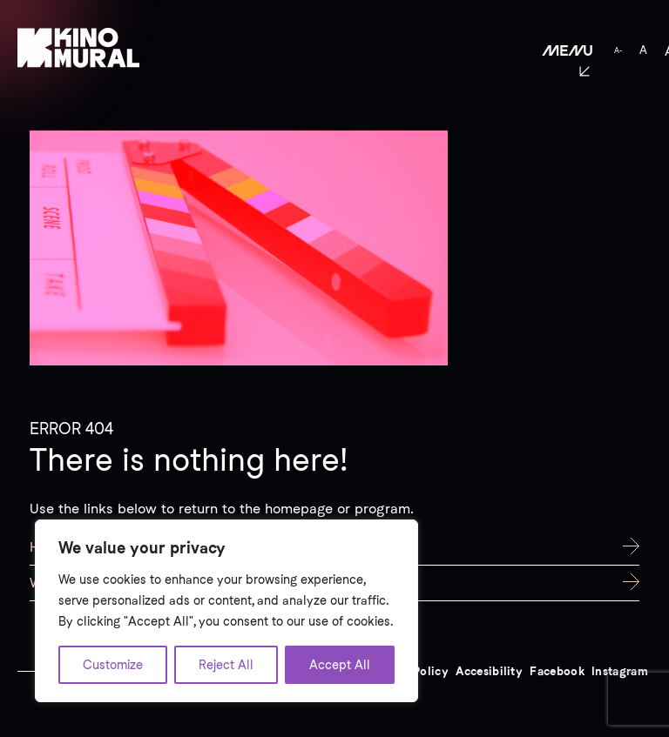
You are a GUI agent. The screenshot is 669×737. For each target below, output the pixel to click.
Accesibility (489, 671)
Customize (113, 665)
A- (618, 50)
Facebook (557, 671)
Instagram (619, 671)
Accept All (339, 665)
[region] (226, 610)
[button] (551, 50)
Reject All (226, 665)
